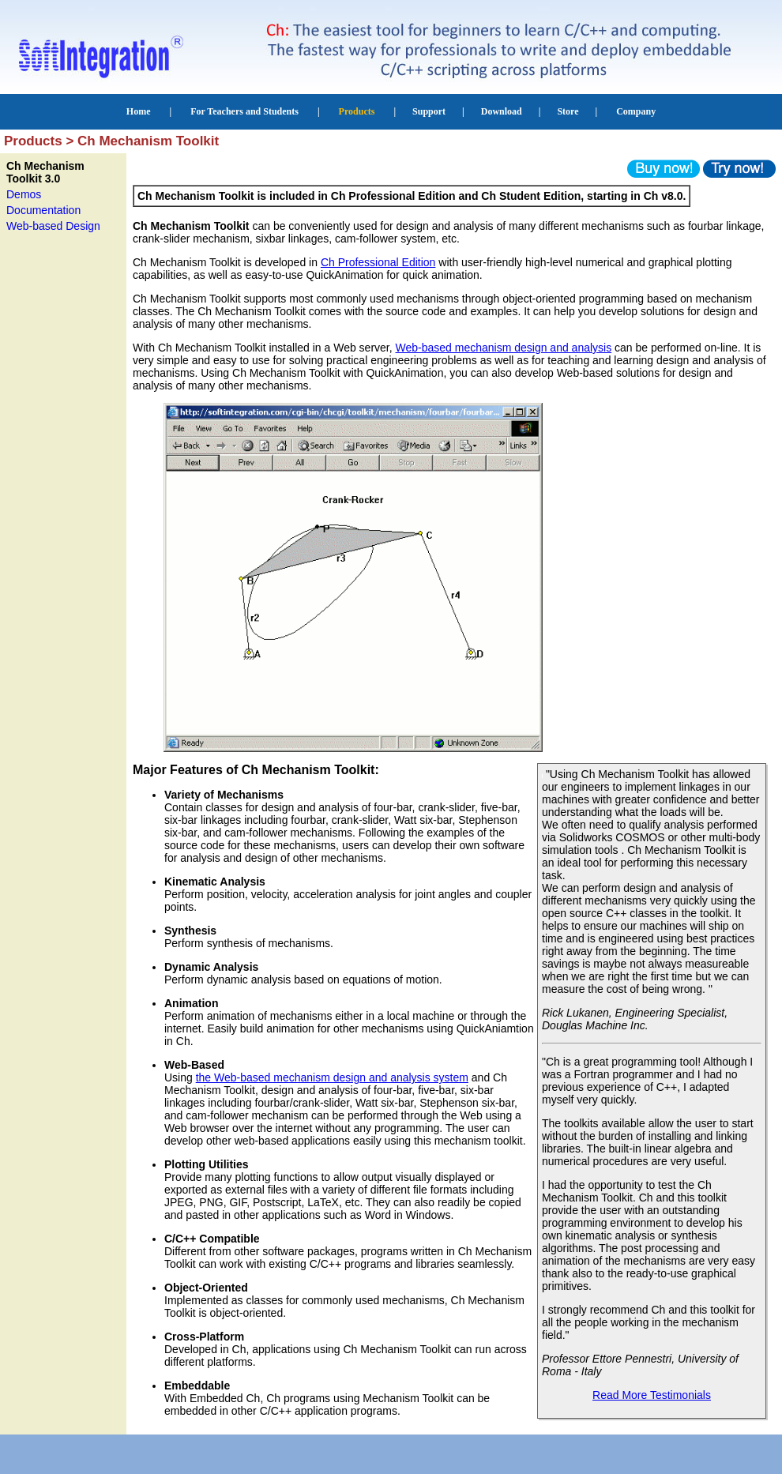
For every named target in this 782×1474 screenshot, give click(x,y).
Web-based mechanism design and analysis (504, 347)
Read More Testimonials (651, 1395)
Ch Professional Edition (378, 262)
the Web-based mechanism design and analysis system (332, 1077)
